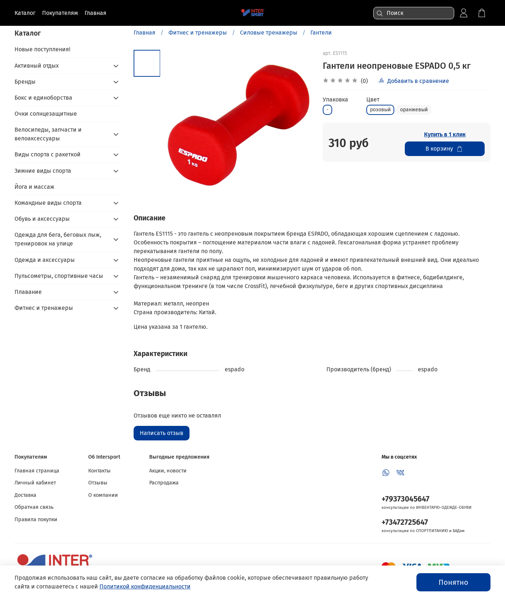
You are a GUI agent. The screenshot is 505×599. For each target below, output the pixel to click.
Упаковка (335, 99)
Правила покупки (36, 519)
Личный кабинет (35, 483)
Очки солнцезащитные (46, 113)
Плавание (28, 291)
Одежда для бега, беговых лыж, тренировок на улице (58, 239)
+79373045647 (405, 499)
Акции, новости (168, 471)
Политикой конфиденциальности (145, 586)
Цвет (372, 99)
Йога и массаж (34, 186)
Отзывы (97, 483)
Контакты (99, 471)
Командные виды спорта (48, 202)
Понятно (453, 582)
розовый (380, 110)
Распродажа (164, 483)
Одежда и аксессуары (45, 259)
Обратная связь (34, 507)
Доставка (25, 495)
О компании (103, 495)
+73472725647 (405, 522)
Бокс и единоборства (43, 97)
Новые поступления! (42, 49)
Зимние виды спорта (43, 170)
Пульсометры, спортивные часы (59, 275)
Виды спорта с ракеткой (48, 154)
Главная (144, 32)
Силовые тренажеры (268, 32)
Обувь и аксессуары (42, 218)
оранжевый (414, 110)
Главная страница (37, 471)
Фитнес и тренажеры (197, 32)
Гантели (321, 32)
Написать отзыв (161, 433)
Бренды (25, 81)
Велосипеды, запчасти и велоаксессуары (48, 134)
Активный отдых (37, 65)
